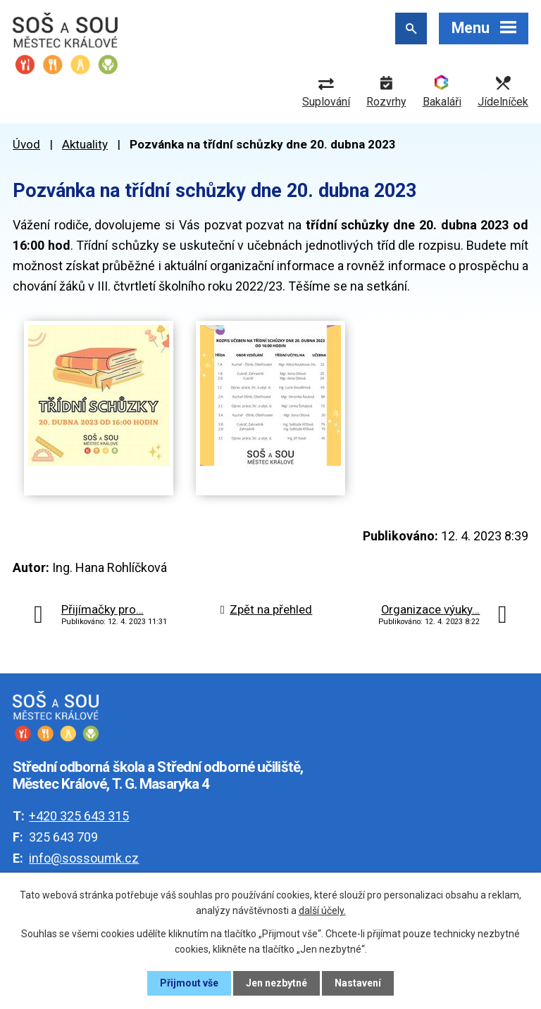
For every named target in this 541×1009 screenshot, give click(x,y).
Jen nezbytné (276, 983)
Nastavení (358, 983)
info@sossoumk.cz (84, 858)
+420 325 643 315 (79, 815)
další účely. (322, 910)
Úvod (26, 144)
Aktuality (85, 144)
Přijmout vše (189, 983)
